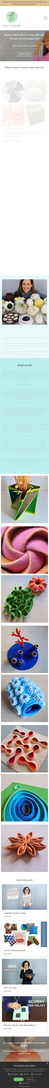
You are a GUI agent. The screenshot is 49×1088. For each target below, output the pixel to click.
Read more (40, 1071)
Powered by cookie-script (24, 1086)
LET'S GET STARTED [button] (24, 54)
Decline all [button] (30, 1079)
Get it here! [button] (24, 1061)
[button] (24, 1083)
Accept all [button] (18, 1079)
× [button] (47, 1063)
